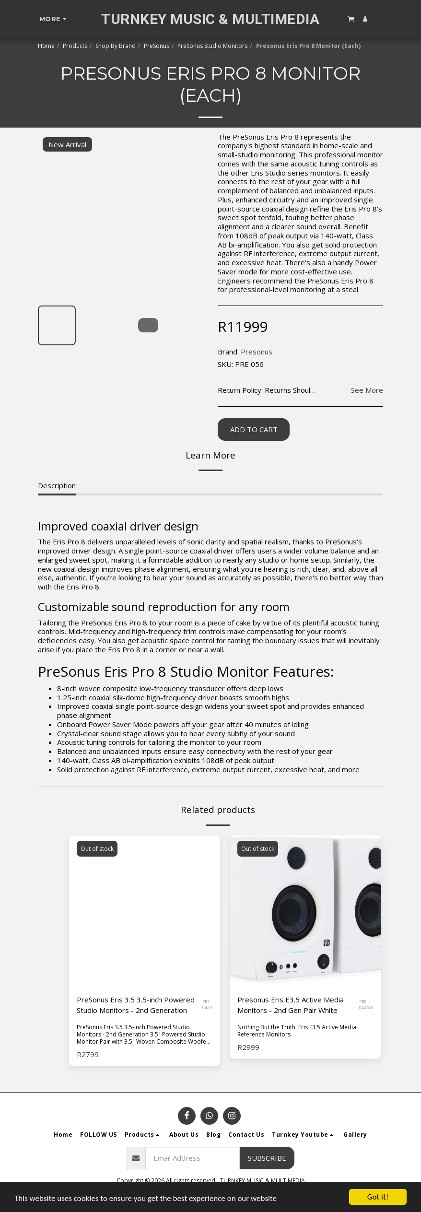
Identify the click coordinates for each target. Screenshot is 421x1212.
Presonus (256, 351)
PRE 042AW (366, 1005)
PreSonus (156, 46)
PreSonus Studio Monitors (212, 46)
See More (367, 390)
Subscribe (267, 1158)
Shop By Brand (115, 46)
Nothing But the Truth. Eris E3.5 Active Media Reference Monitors (296, 1030)
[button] (351, 18)
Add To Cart (254, 429)
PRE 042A (207, 1005)
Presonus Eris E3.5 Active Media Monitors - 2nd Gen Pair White (290, 1005)
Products (75, 46)
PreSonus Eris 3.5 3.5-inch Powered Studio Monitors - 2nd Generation (136, 1005)
